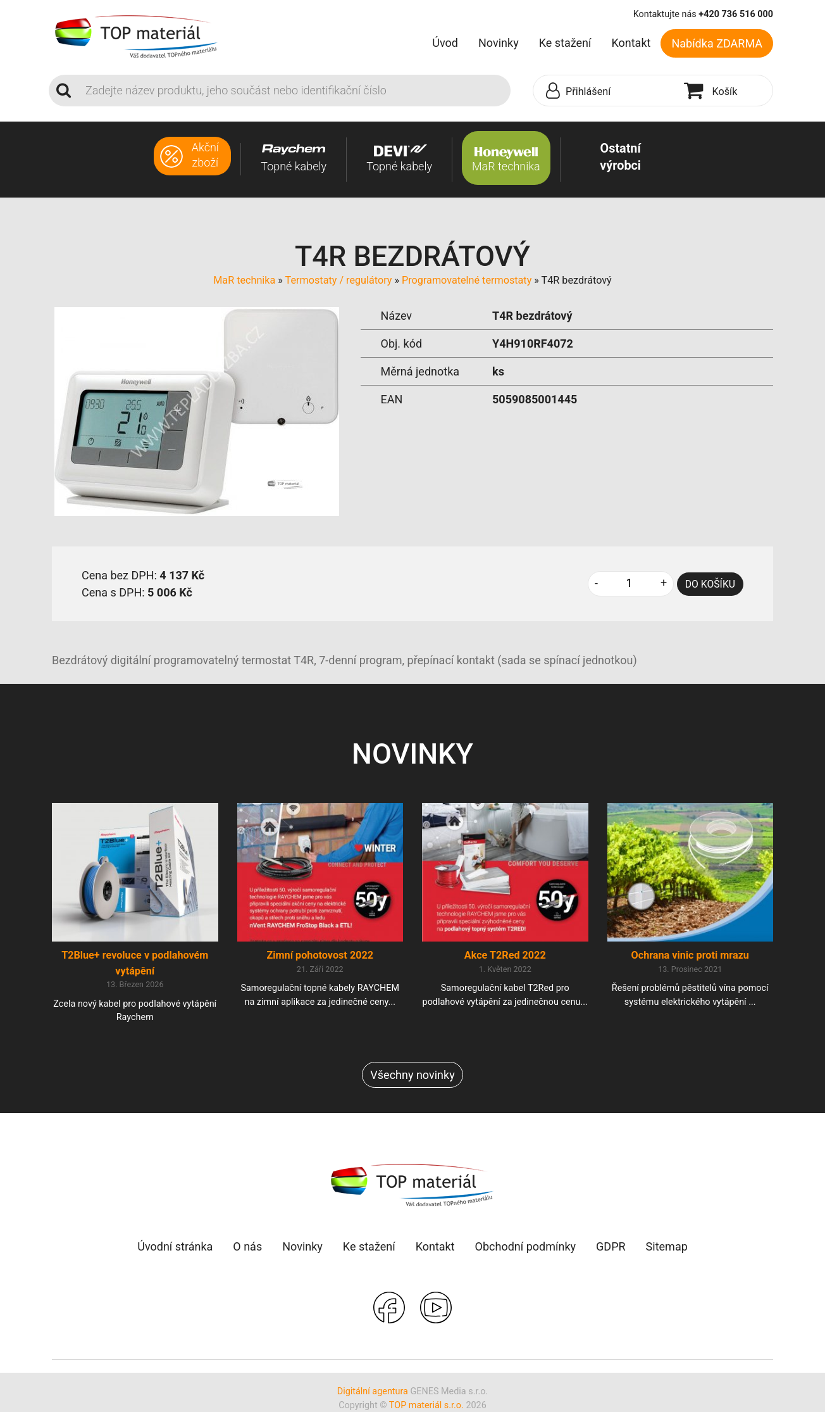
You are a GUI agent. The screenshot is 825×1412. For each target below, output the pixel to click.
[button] (605, 91)
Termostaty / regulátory (338, 280)
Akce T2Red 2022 (505, 955)
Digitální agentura (372, 1391)
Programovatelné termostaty (466, 280)
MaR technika (244, 280)
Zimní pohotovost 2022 (319, 955)
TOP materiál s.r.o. (426, 1405)
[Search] (294, 90)
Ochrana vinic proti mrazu (690, 955)
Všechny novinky (412, 1074)
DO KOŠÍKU (710, 584)
